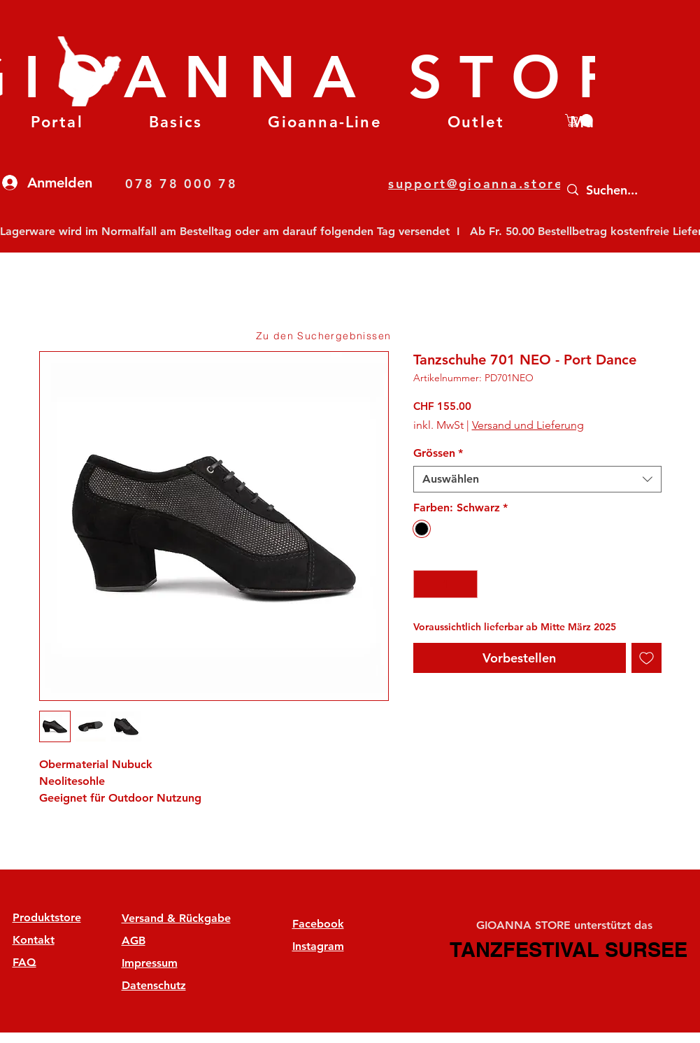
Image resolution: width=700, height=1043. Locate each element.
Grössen (438, 453)
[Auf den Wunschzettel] (646, 658)
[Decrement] (425, 584)
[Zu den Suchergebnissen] (325, 336)
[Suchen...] (628, 190)
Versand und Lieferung (528, 425)
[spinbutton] (445, 584)
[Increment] (466, 584)
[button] (175, 122)
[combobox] (537, 479)
